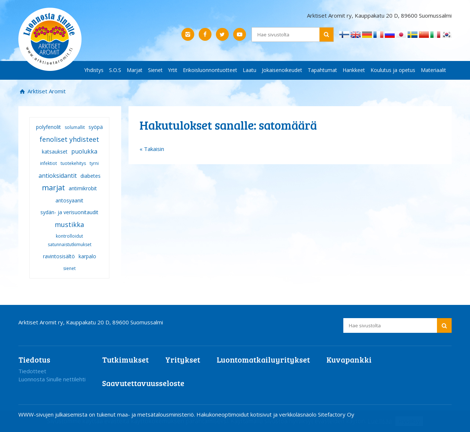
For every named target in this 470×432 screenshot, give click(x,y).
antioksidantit (58, 176)
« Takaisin (152, 148)
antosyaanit (69, 200)
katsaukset (55, 151)
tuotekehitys (73, 163)
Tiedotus (34, 359)
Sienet (155, 69)
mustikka (69, 224)
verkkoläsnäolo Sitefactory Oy (316, 414)
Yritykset (182, 359)
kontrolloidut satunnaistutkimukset (69, 240)
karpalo (87, 256)
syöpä (95, 126)
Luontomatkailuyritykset (263, 359)
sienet (69, 268)
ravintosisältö (59, 256)
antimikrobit (83, 188)
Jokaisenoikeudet (282, 69)
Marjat (134, 69)
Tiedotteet (32, 371)
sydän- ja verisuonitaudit (69, 212)
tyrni (94, 163)
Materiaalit (433, 69)
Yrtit (172, 69)
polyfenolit (48, 126)
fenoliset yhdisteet (69, 139)
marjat (53, 187)
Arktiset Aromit (46, 91)
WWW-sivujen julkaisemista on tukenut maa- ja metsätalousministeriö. (107, 414)
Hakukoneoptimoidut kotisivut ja (237, 414)
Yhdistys (94, 69)
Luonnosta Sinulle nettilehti (52, 379)
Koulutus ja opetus (392, 69)
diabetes (90, 175)
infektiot (48, 163)
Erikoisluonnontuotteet (210, 69)
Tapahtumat (322, 69)
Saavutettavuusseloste (143, 383)
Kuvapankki (349, 359)
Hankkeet (354, 69)
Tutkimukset (125, 359)
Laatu (249, 69)
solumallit (75, 127)
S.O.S (115, 69)
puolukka (84, 151)
